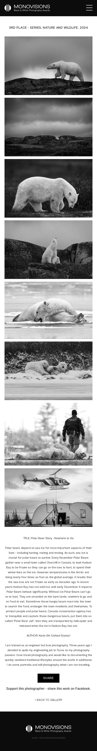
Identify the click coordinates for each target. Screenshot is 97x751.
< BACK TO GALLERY (49, 700)
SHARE (48, 678)
